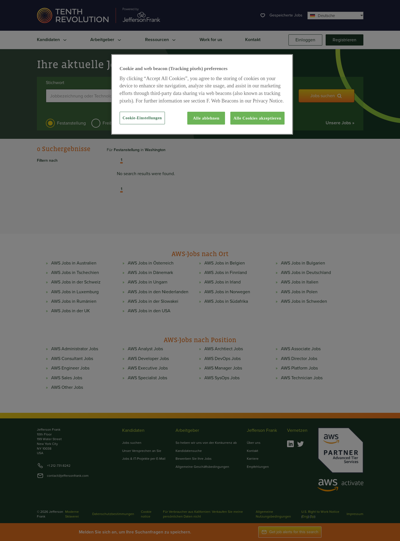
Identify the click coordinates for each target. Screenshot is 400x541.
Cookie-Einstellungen (142, 118)
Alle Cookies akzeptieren (257, 118)
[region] (202, 94)
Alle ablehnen (206, 118)
